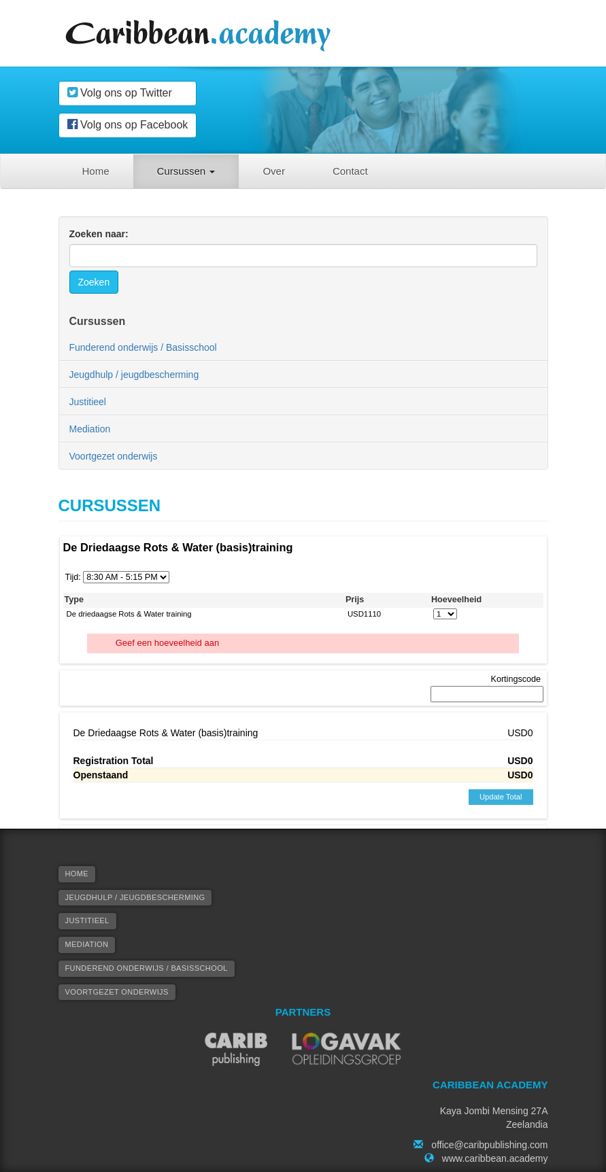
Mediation (90, 429)
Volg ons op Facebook (127, 124)
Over (274, 171)
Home (96, 171)
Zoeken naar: (99, 233)
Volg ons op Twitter (119, 92)
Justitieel (87, 401)
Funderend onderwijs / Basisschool (143, 347)
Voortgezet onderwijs (113, 456)
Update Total (500, 797)
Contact (350, 171)
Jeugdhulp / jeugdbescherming (134, 374)
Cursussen (186, 171)
